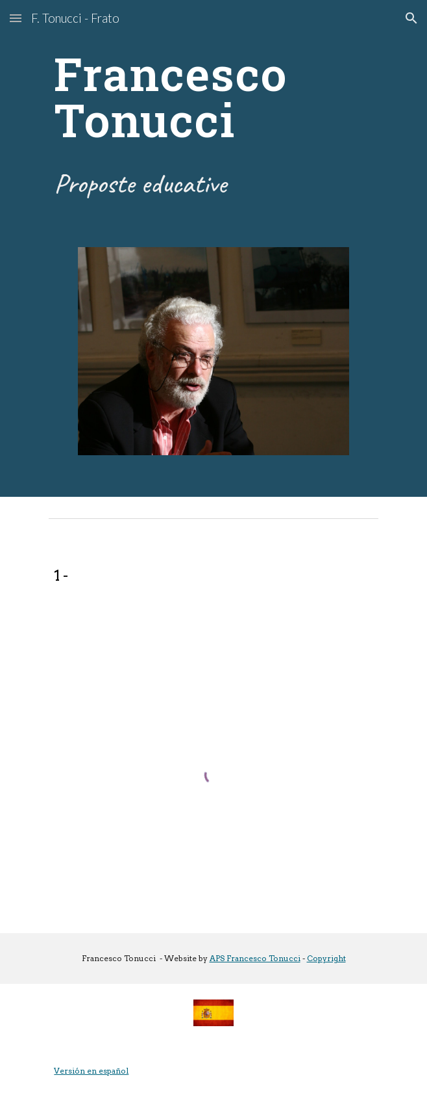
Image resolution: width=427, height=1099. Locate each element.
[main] (213, 97)
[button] (15, 18)
